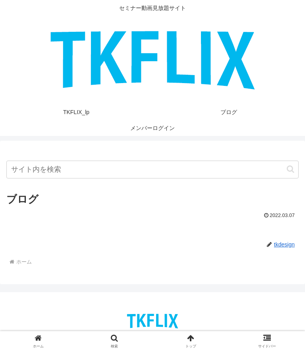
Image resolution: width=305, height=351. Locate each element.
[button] (290, 169)
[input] (152, 169)
